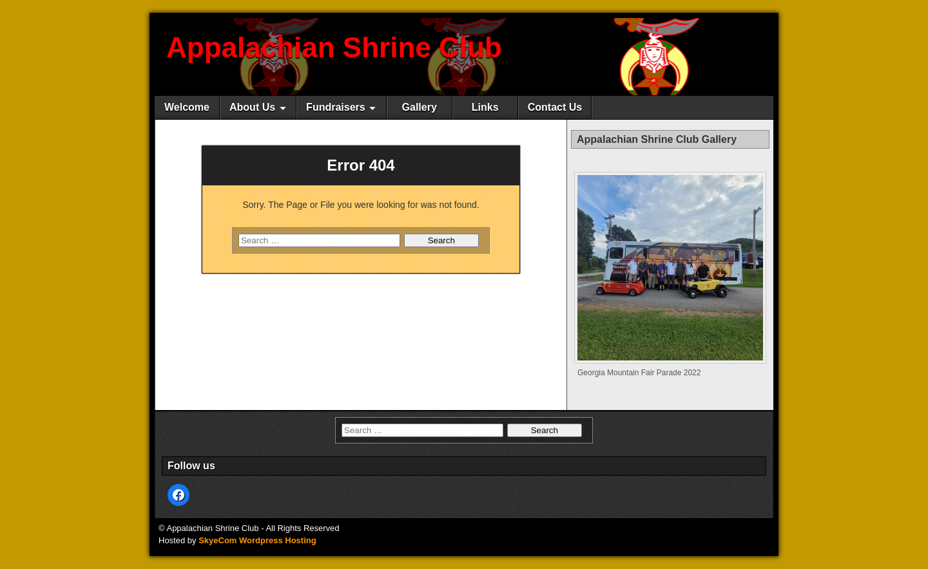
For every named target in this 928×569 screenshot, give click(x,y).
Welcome (186, 107)
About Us (252, 107)
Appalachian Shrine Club (334, 47)
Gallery (419, 107)
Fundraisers (335, 107)
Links (485, 107)
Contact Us (555, 107)
